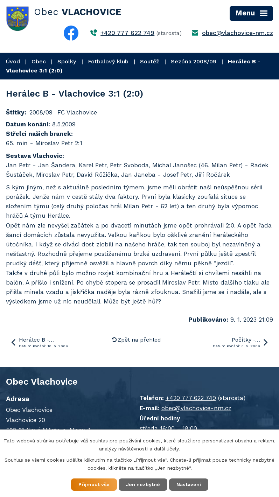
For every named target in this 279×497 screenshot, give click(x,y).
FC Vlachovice (77, 112)
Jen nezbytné (143, 484)
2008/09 (41, 112)
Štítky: (16, 112)
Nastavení (188, 484)
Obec (39, 61)
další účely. (167, 448)
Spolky (66, 61)
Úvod (13, 61)
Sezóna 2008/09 (193, 61)
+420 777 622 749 (127, 32)
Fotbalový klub (108, 61)
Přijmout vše (94, 484)
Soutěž (149, 61)
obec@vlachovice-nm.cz (237, 32)
